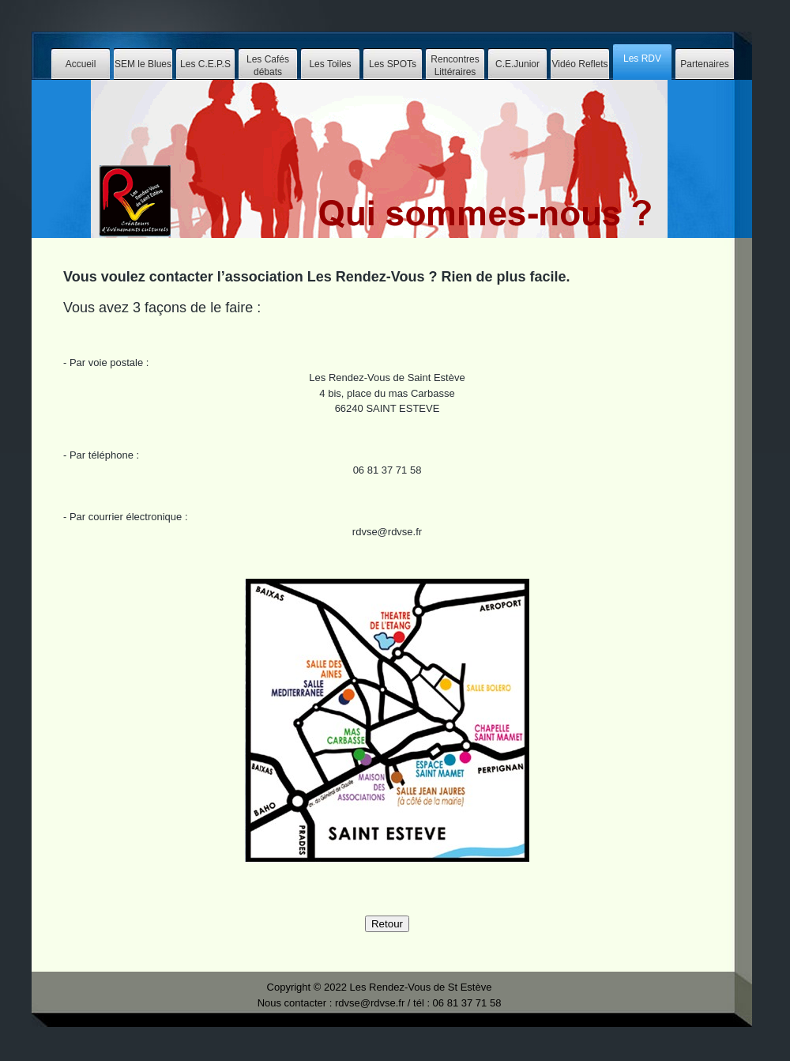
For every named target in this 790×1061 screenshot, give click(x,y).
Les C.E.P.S (205, 64)
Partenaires (704, 64)
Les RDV (642, 58)
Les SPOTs (392, 64)
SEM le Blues (143, 64)
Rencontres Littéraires (455, 65)
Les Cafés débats (267, 65)
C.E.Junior (517, 64)
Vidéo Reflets (579, 64)
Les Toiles (330, 64)
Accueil (81, 64)
